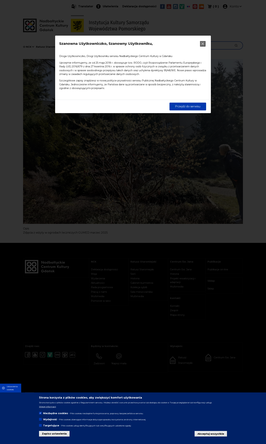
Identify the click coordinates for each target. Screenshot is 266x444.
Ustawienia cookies (12, 388)
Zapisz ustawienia (54, 433)
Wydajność (50, 419)
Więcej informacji (47, 406)
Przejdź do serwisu (188, 106)
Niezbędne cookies (55, 413)
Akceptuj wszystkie (210, 433)
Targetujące (51, 425)
